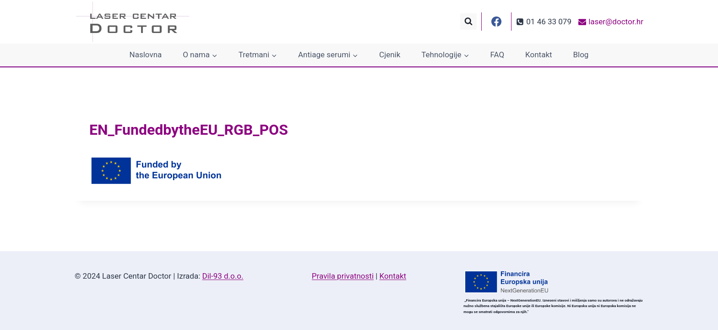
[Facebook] (496, 21)
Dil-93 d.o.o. (223, 275)
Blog (580, 54)
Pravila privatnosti (343, 275)
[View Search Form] (468, 21)
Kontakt (538, 54)
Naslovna (146, 54)
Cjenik (389, 54)
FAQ (497, 54)
